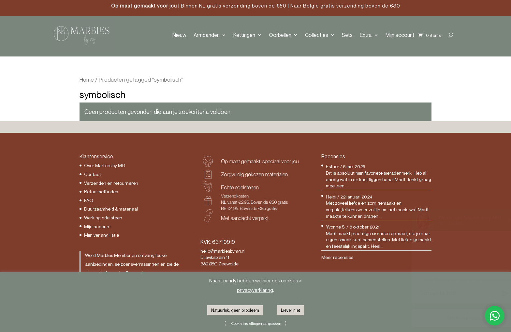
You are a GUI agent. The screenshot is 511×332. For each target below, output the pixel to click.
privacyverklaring (255, 290)
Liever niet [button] (290, 310)
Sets (347, 35)
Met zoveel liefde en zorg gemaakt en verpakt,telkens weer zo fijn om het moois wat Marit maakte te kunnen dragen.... (377, 209)
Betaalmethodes (101, 191)
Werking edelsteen (103, 217)
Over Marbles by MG (104, 165)
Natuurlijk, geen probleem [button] (235, 310)
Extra (366, 35)
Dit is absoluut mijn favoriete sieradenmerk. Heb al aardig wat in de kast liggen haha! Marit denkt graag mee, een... (378, 179)
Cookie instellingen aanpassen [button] (256, 323)
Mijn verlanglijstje (101, 235)
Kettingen (244, 35)
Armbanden (207, 35)
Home (87, 79)
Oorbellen (280, 35)
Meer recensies (337, 257)
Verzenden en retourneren (111, 183)
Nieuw (179, 35)
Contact (92, 174)
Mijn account (400, 35)
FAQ (88, 200)
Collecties (316, 35)
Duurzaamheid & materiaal (111, 209)
